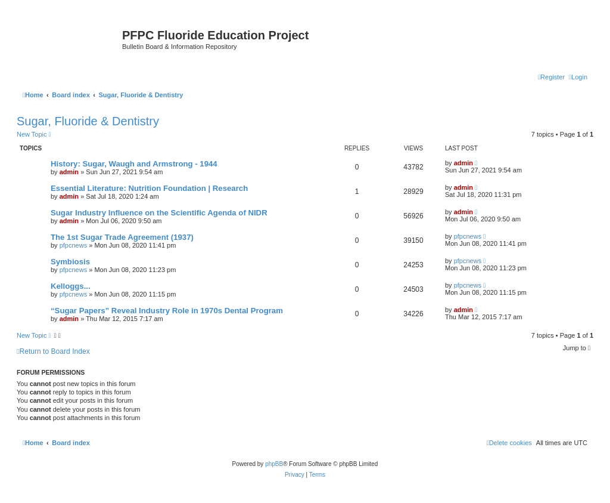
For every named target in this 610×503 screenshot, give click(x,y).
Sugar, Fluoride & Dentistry (88, 121)
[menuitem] (578, 77)
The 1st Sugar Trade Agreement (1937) (122, 237)
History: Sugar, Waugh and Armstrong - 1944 (134, 163)
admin (69, 171)
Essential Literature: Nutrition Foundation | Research (149, 188)
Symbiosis (70, 261)
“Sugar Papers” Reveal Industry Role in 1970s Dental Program (167, 310)
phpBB (274, 464)
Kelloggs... (71, 286)
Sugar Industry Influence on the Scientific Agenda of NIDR (159, 212)
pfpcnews (73, 245)
